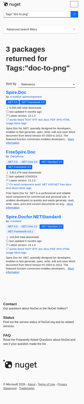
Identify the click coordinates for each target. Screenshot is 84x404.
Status (8, 318)
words (13, 119)
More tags (20, 123)
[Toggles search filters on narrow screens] (74, 29)
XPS (59, 119)
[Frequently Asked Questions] (7, 335)
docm (15, 188)
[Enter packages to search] (37, 14)
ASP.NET (53, 184)
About (31, 384)
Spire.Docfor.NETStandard (33, 217)
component (27, 184)
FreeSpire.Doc (21, 152)
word (17, 184)
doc (40, 119)
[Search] (74, 14)
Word (20, 119)
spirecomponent (32, 96)
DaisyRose (17, 156)
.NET (44, 184)
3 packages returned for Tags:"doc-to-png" (38, 58)
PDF (53, 119)
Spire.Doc (16, 92)
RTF (35, 119)
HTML (66, 119)
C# (11, 184)
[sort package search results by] (46, 84)
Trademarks (26, 388)
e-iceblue (16, 96)
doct (8, 188)
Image (10, 123)
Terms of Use (46, 384)
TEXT (28, 119)
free (62, 184)
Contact (10, 304)
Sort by (11, 84)
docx (46, 119)
